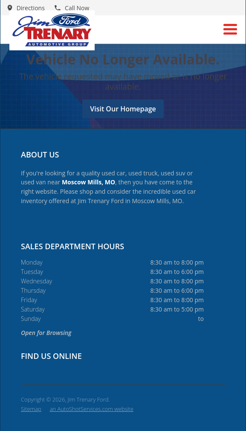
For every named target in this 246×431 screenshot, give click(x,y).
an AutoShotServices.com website (91, 409)
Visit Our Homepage (123, 109)
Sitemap (31, 409)
